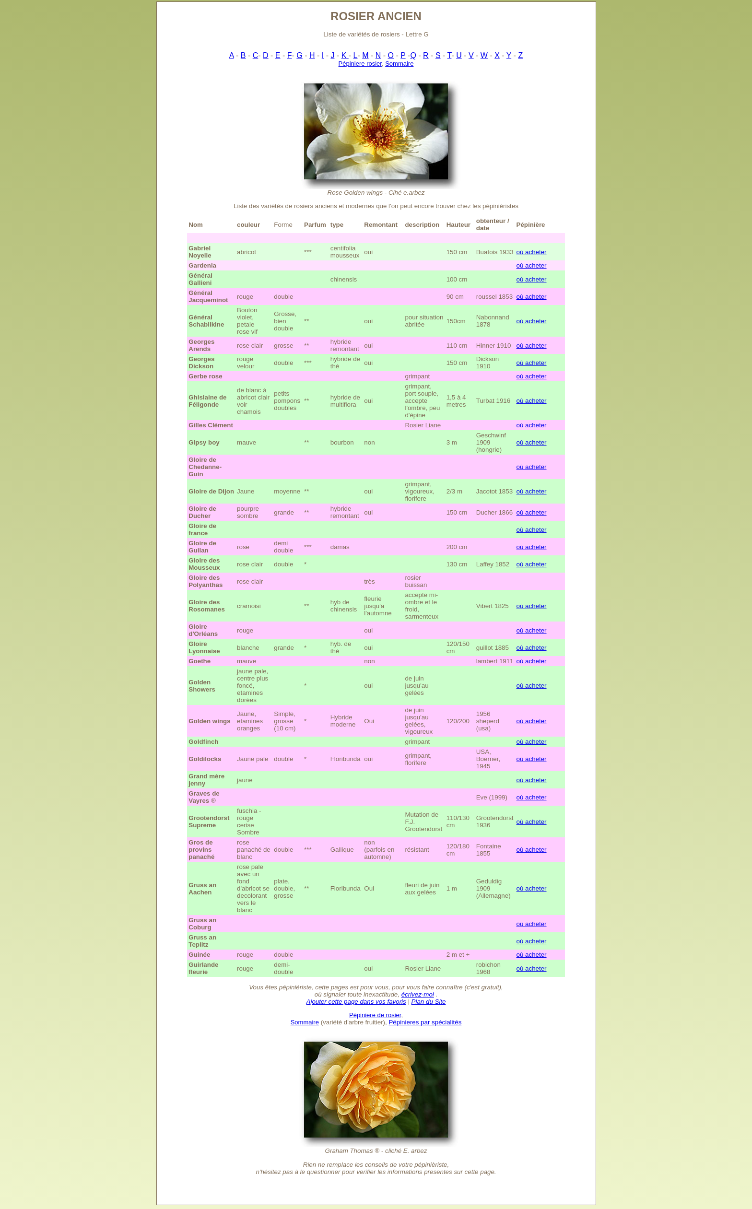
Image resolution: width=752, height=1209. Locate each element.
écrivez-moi (417, 994)
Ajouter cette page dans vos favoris (356, 1001)
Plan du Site (428, 1001)
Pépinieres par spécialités (424, 1022)
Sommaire (399, 63)
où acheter (532, 252)
